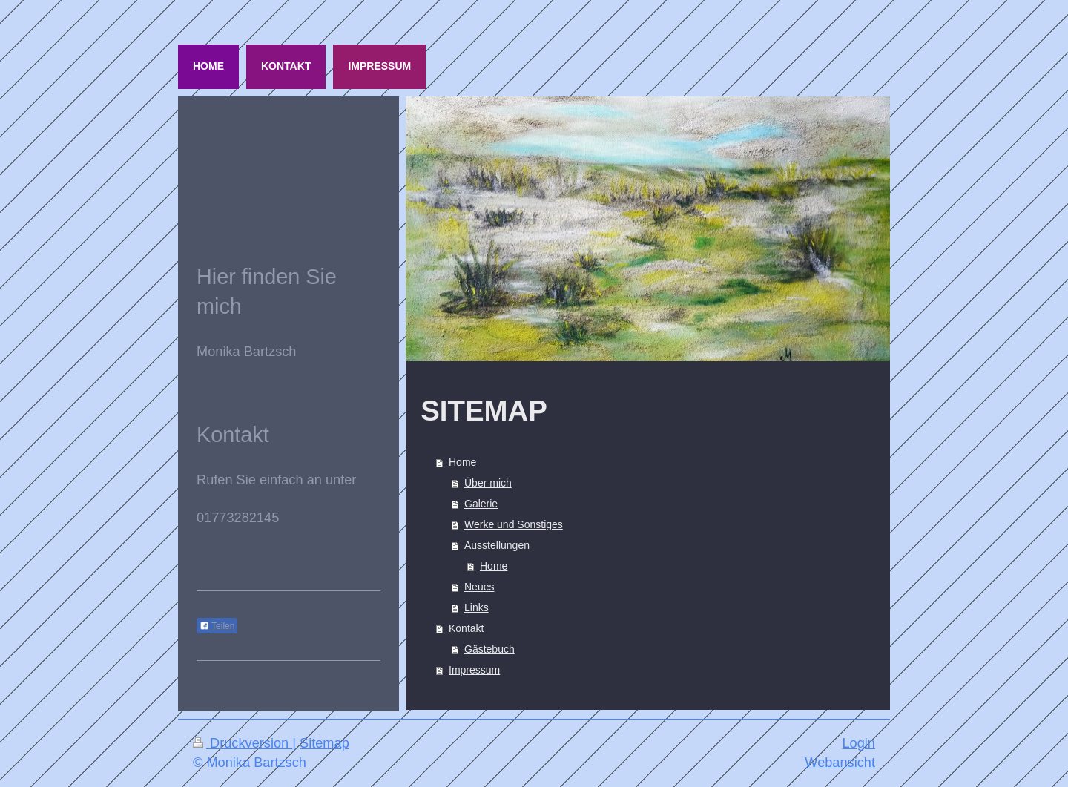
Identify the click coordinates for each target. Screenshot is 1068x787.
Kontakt (466, 628)
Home (462, 462)
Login (858, 743)
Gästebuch (489, 649)
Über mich (488, 483)
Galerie (481, 504)
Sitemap (324, 743)
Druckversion (242, 743)
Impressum (474, 670)
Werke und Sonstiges (513, 524)
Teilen (217, 626)
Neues (479, 587)
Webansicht (840, 762)
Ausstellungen (497, 545)
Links (476, 607)
